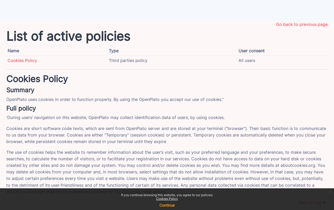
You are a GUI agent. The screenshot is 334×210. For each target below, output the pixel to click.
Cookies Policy (167, 199)
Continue (167, 205)
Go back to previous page (302, 24)
